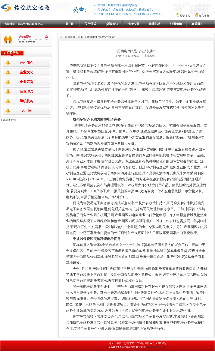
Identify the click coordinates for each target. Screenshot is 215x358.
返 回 (26, 110)
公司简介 (26, 62)
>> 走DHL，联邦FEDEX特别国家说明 (114, 5)
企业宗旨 (26, 82)
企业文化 (26, 72)
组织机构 (26, 101)
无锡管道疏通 (8, 120)
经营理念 (26, 91)
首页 (80, 37)
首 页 (69, 24)
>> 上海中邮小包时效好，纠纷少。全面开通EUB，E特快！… (127, 13)
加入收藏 (202, 15)
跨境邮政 (155, 24)
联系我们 (197, 24)
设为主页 (183, 15)
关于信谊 (91, 24)
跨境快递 (133, 24)
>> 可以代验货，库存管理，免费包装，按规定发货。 (123, 9)
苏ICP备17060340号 (157, 346)
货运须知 (112, 24)
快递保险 (176, 24)
